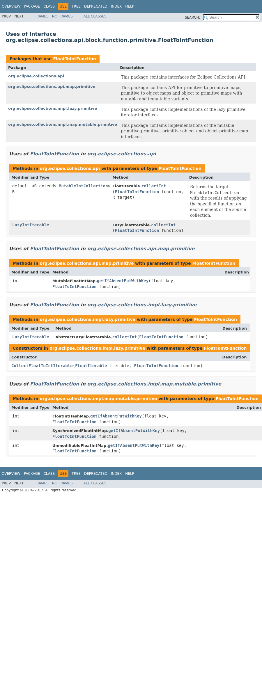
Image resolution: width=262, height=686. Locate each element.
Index (116, 6)
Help (129, 6)
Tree (76, 6)
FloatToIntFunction (74, 58)
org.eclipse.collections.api (36, 76)
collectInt (153, 186)
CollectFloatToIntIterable (42, 365)
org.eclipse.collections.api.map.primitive (51, 86)
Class (49, 6)
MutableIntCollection (83, 186)
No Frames (62, 16)
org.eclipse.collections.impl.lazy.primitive (52, 108)
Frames (41, 16)
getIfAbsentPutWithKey (122, 280)
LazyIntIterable (30, 225)
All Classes (95, 16)
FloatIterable (91, 365)
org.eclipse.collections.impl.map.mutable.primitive (62, 124)
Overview (11, 6)
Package (32, 6)
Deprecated (95, 6)
